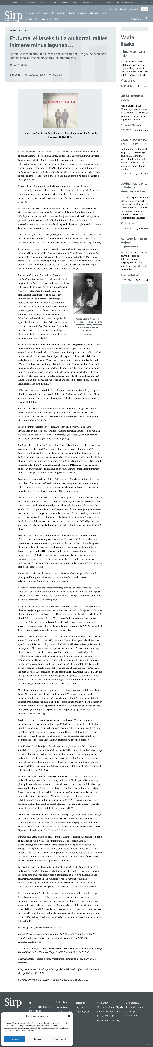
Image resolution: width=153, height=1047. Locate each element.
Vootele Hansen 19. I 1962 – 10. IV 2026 (134, 142)
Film (52, 13)
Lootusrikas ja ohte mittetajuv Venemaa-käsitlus (134, 188)
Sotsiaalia (93, 13)
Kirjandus (62, 13)
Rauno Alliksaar (132, 125)
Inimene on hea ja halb (133, 54)
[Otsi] (146, 18)
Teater (103, 13)
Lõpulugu (46, 19)
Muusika (82, 13)
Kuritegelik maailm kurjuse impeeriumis (134, 243)
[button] (69, 1016)
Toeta (144, 9)
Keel (37, 19)
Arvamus (29, 13)
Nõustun (15, 1039)
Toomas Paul (20, 65)
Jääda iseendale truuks (132, 98)
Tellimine (134, 9)
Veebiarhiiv (135, 19)
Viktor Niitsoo (131, 275)
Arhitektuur (42, 13)
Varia (56, 19)
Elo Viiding (129, 81)
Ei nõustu (37, 1039)
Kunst (72, 13)
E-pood (113, 9)
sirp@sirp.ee (35, 1010)
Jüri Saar (129, 224)
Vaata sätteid (60, 1039)
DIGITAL (147, 1044)
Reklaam (123, 9)
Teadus (28, 19)
